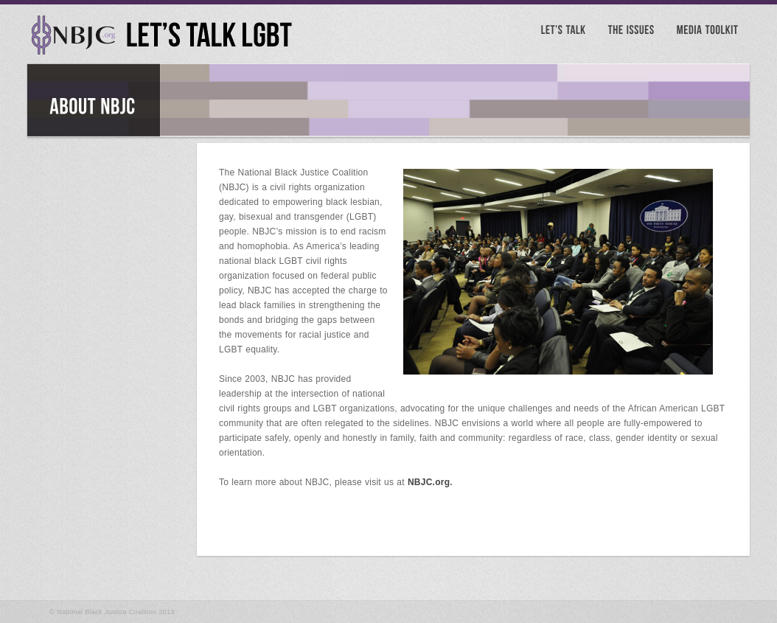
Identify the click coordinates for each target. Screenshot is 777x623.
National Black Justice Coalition (106, 612)
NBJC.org (429, 482)
